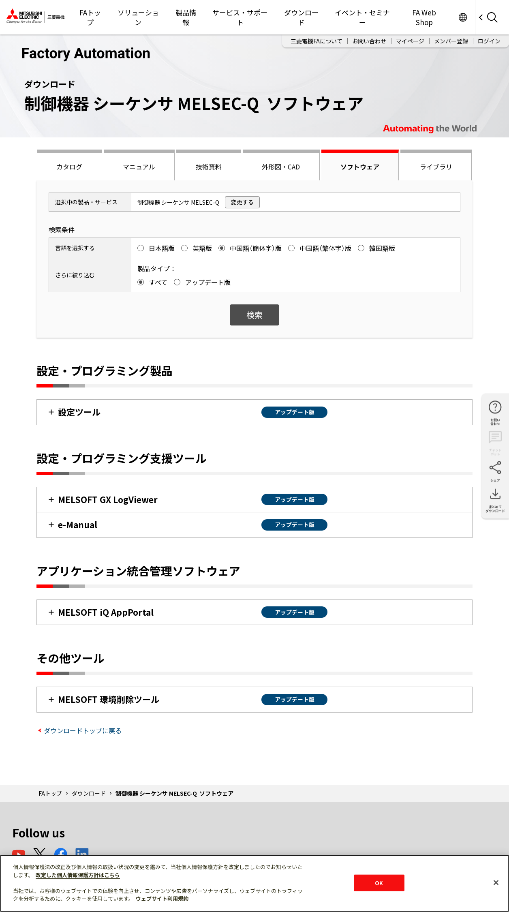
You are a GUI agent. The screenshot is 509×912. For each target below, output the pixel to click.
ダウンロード (301, 17)
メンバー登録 (451, 41)
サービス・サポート (239, 17)
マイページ (410, 41)
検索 (254, 315)
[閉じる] (496, 882)
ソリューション (138, 17)
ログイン (489, 41)
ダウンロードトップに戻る (83, 730)
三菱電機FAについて (316, 41)
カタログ (69, 166)
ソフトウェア (359, 166)
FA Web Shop (424, 17)
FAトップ (90, 17)
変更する (242, 202)
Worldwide (462, 17)
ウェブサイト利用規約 (162, 898)
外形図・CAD (281, 166)
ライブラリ (436, 166)
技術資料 (209, 166)
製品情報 (185, 17)
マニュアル (139, 166)
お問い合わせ (369, 41)
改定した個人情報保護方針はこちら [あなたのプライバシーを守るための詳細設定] (78, 875)
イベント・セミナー (362, 17)
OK (379, 882)
